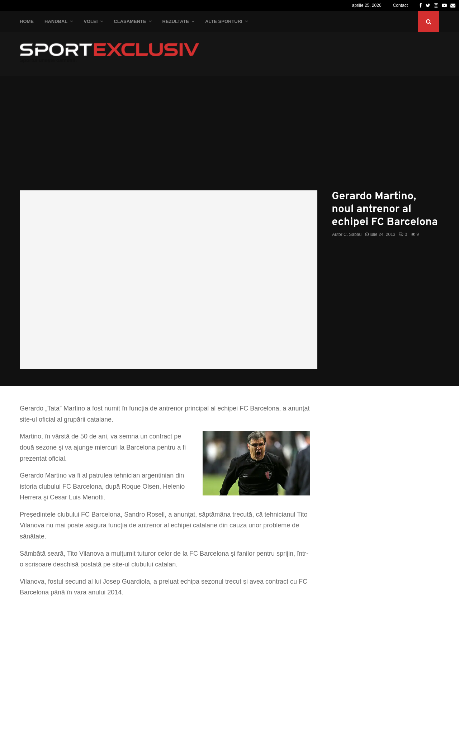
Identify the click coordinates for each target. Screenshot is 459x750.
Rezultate (175, 21)
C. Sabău (352, 234)
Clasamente (130, 21)
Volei (91, 21)
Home (27, 21)
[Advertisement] (229, 136)
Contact (400, 5)
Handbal (55, 21)
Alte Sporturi (223, 21)
